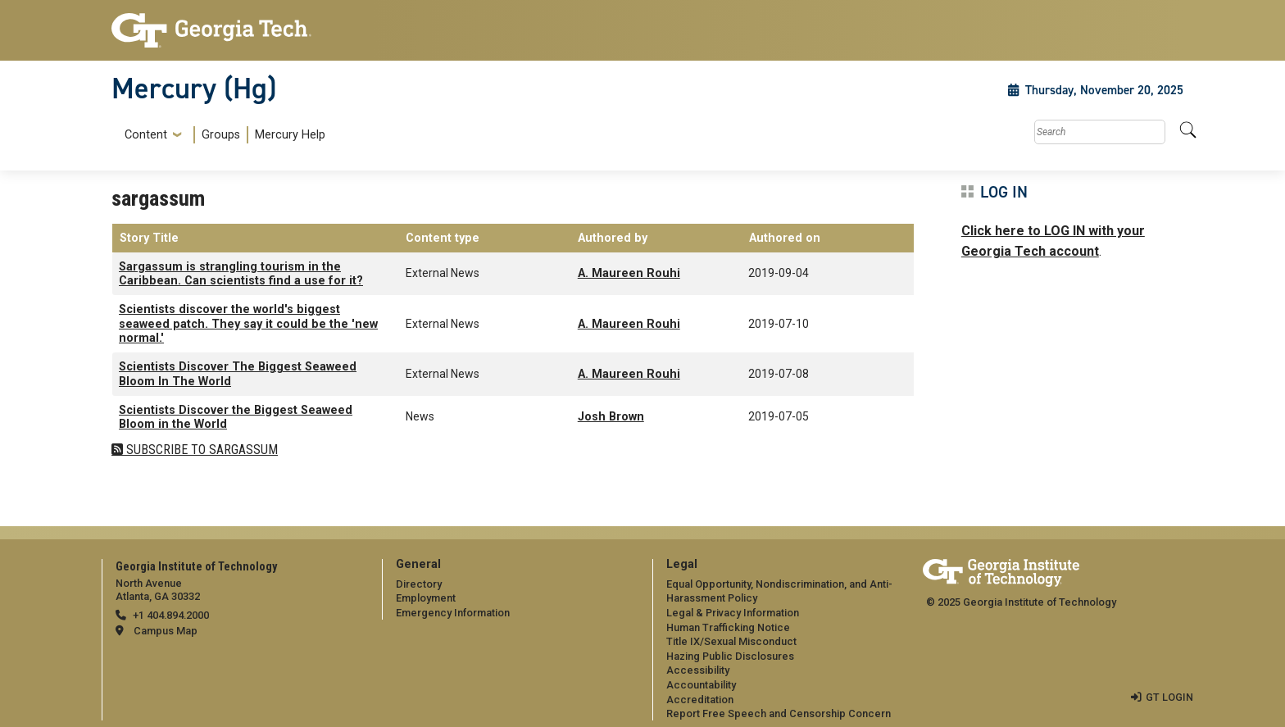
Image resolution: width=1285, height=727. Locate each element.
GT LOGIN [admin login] (1169, 697)
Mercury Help (290, 135)
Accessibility (697, 670)
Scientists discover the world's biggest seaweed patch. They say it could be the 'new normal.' (248, 323)
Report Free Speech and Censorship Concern (778, 713)
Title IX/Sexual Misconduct (731, 641)
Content (146, 135)
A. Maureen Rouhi (629, 273)
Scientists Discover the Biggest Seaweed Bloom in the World (235, 417)
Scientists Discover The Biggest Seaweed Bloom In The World (237, 374)
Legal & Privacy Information (732, 613)
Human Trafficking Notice (728, 627)
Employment (426, 598)
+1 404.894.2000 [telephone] (171, 615)
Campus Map (166, 631)
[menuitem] (221, 135)
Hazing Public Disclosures (730, 656)
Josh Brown (611, 417)
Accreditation (699, 699)
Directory (419, 584)
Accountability (701, 685)
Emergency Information (453, 613)
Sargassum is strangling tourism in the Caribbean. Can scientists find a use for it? (241, 274)
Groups (221, 135)
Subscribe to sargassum (200, 449)
